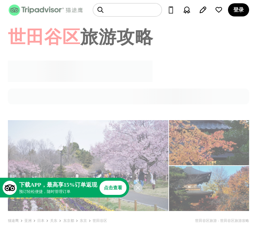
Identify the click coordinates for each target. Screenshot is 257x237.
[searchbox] (127, 10)
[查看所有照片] (88, 165)
